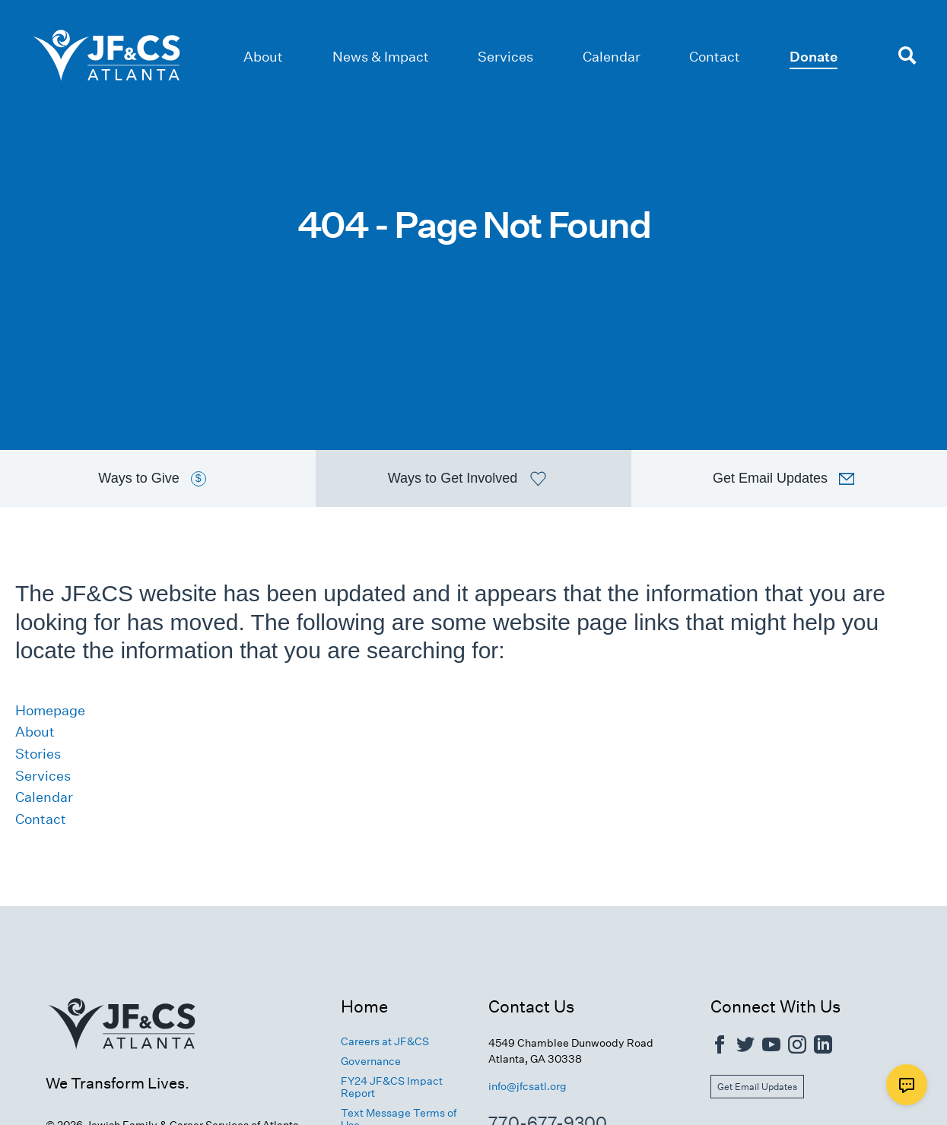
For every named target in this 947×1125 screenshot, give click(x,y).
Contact (714, 57)
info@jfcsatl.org (527, 1086)
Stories (38, 754)
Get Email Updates (757, 1086)
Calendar (611, 57)
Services (505, 57)
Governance (371, 1061)
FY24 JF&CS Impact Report (392, 1087)
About (263, 57)
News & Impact (380, 57)
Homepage (50, 710)
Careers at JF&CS (385, 1041)
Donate (813, 57)
